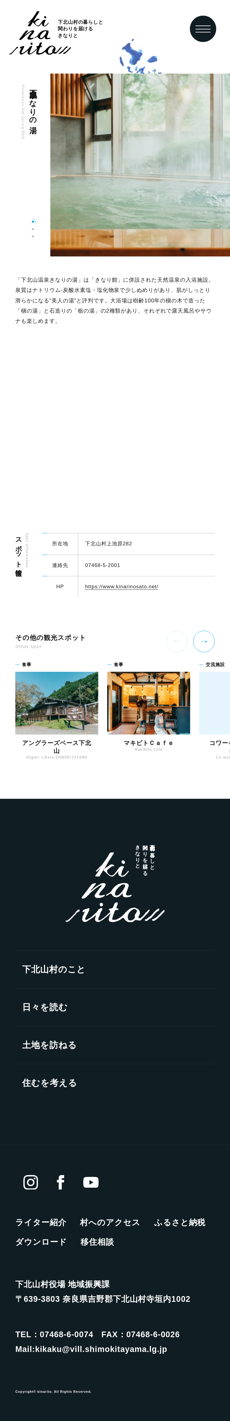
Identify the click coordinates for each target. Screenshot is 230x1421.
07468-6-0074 (66, 1334)
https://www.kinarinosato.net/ (121, 588)
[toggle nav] (203, 29)
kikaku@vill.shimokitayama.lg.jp (101, 1349)
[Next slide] (204, 641)
